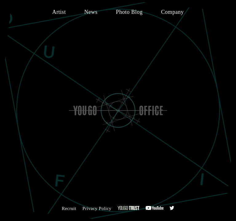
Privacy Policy (96, 208)
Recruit (69, 208)
